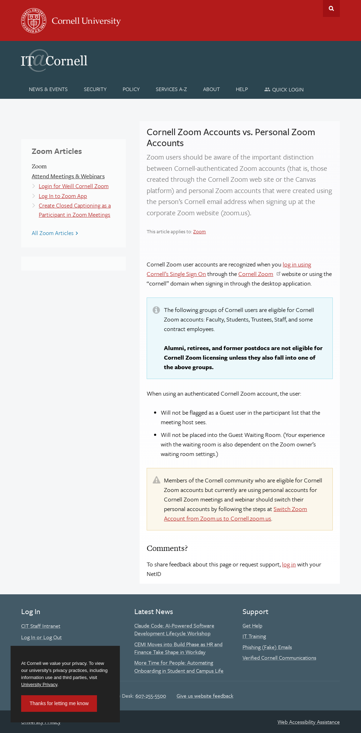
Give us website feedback (205, 695)
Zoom (199, 231)
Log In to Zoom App (63, 196)
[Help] (242, 89)
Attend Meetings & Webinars (68, 176)
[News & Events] (48, 89)
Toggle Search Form (331, 8)
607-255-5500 (150, 695)
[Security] (95, 89)
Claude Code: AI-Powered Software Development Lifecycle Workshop (174, 629)
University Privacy (39, 684)
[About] (211, 89)
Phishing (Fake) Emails (267, 647)
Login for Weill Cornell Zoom (74, 186)
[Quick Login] (284, 89)
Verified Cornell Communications (279, 657)
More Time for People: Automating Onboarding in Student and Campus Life (179, 666)
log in (289, 564)
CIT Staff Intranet (40, 626)
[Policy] (131, 89)
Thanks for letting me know (59, 703)
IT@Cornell (54, 60)
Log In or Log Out (41, 637)
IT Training (254, 636)
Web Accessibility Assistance (308, 722)
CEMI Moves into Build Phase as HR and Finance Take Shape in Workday (178, 648)
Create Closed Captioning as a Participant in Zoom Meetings (75, 210)
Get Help (252, 625)
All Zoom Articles (53, 233)
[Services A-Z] (171, 89)
